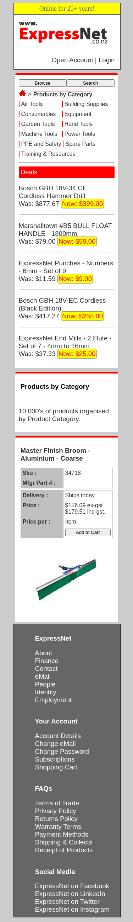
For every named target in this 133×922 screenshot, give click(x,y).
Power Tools (80, 134)
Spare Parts (80, 144)
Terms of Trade (57, 803)
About (43, 653)
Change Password (62, 751)
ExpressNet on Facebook (72, 886)
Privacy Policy (55, 811)
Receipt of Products (64, 850)
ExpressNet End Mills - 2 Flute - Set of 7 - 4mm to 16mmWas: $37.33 (65, 346)
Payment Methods (61, 834)
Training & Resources (48, 154)
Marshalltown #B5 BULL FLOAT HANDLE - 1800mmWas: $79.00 (65, 234)
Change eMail (55, 743)
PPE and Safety (41, 144)
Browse (42, 83)
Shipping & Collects (64, 842)
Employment (53, 700)
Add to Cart (88, 532)
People (45, 684)
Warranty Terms (58, 826)
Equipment (78, 114)
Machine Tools (39, 134)
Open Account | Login (83, 60)
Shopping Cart (56, 767)
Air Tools (32, 104)
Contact (46, 668)
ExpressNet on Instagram (72, 909)
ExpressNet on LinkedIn (70, 893)
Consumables (38, 114)
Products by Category (62, 94)
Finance (47, 660)
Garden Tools (38, 124)
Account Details (58, 736)
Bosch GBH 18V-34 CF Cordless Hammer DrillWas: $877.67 (61, 196)
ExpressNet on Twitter (67, 901)
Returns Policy (56, 818)
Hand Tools (79, 124)
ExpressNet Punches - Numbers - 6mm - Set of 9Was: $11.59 (66, 271)
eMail (43, 676)
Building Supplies (86, 104)
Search (90, 83)
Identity (45, 692)
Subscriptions (55, 759)
